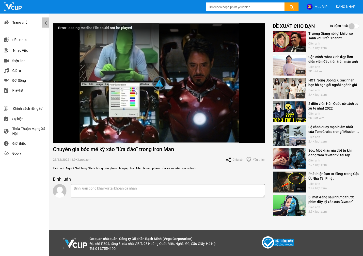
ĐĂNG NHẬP (345, 7)
